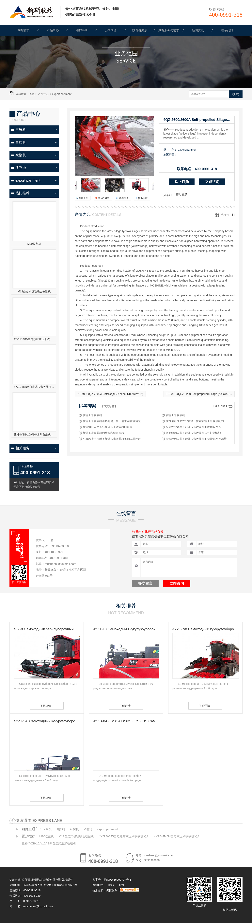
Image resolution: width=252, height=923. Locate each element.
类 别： (170, 149)
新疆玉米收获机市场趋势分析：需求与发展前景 (112, 421)
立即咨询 (212, 182)
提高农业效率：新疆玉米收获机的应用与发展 (193, 427)
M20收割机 (34, 243)
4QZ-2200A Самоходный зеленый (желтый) (115, 394)
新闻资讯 (198, 30)
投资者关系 (139, 30)
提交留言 (145, 583)
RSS (111, 885)
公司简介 (111, 30)
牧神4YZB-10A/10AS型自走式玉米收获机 (34, 434)
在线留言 (126, 513)
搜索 (235, 94)
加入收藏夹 (103, 198)
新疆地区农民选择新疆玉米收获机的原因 (108, 427)
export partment (61, 94)
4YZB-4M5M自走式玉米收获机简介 (34, 386)
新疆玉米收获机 (92, 415)
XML (122, 885)
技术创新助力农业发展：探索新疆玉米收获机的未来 (197, 421)
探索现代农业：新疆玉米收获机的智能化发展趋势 (196, 438)
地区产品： (170, 154)
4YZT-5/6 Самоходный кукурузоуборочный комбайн (47, 721)
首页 (32, 94)
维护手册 (82, 30)
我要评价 (124, 198)
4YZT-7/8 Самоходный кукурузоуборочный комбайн (205, 629)
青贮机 (20, 142)
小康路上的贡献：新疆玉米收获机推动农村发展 (112, 438)
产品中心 (53, 30)
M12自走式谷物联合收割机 (34, 291)
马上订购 (182, 182)
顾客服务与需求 (168, 30)
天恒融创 (111, 890)
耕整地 (20, 168)
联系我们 (227, 30)
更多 (184, 194)
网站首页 (24, 30)
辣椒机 (20, 155)
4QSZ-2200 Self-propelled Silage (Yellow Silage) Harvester (213, 394)
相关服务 (22, 448)
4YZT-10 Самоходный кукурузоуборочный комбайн (126, 629)
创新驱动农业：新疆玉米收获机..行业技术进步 (194, 432)
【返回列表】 (220, 406)
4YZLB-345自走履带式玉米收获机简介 (34, 339)
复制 (178, 194)
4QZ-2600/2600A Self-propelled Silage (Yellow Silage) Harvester (198, 120)
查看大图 (83, 198)
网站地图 (97, 885)
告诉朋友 (143, 198)
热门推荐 (22, 193)
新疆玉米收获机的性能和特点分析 (103, 432)
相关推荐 (126, 606)
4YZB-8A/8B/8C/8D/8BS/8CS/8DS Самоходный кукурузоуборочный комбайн (126, 721)
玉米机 (20, 130)
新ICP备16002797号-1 (117, 879)
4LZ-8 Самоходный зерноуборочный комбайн (47, 629)
